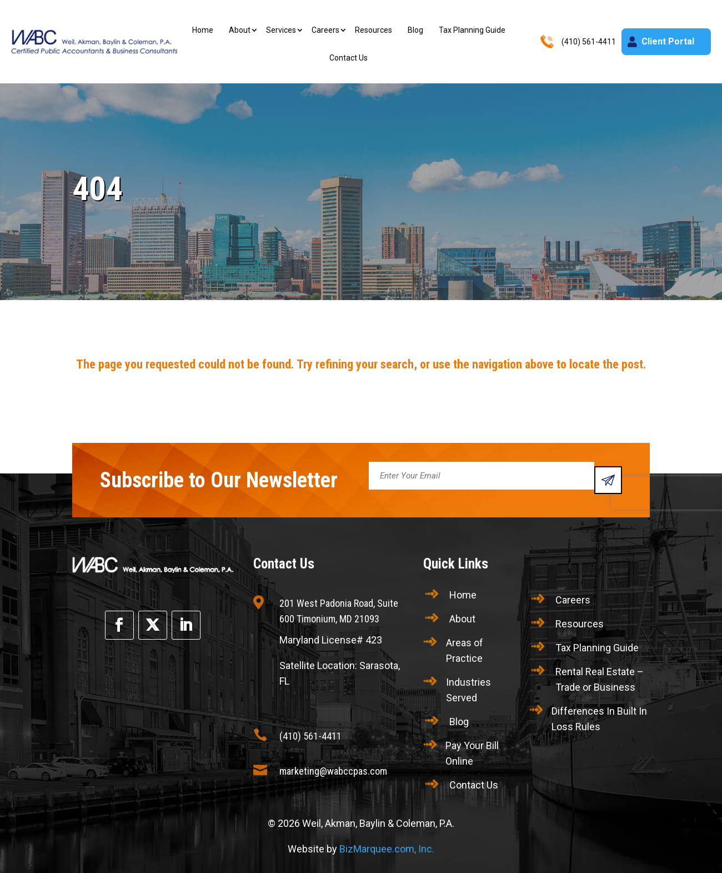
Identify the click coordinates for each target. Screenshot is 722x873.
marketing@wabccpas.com (333, 771)
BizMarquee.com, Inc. (386, 849)
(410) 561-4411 (310, 736)
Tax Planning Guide (472, 30)
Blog (415, 30)
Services (281, 30)
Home (202, 30)
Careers (325, 30)
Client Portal (667, 41)
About (239, 30)
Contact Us (348, 57)
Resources (373, 30)
